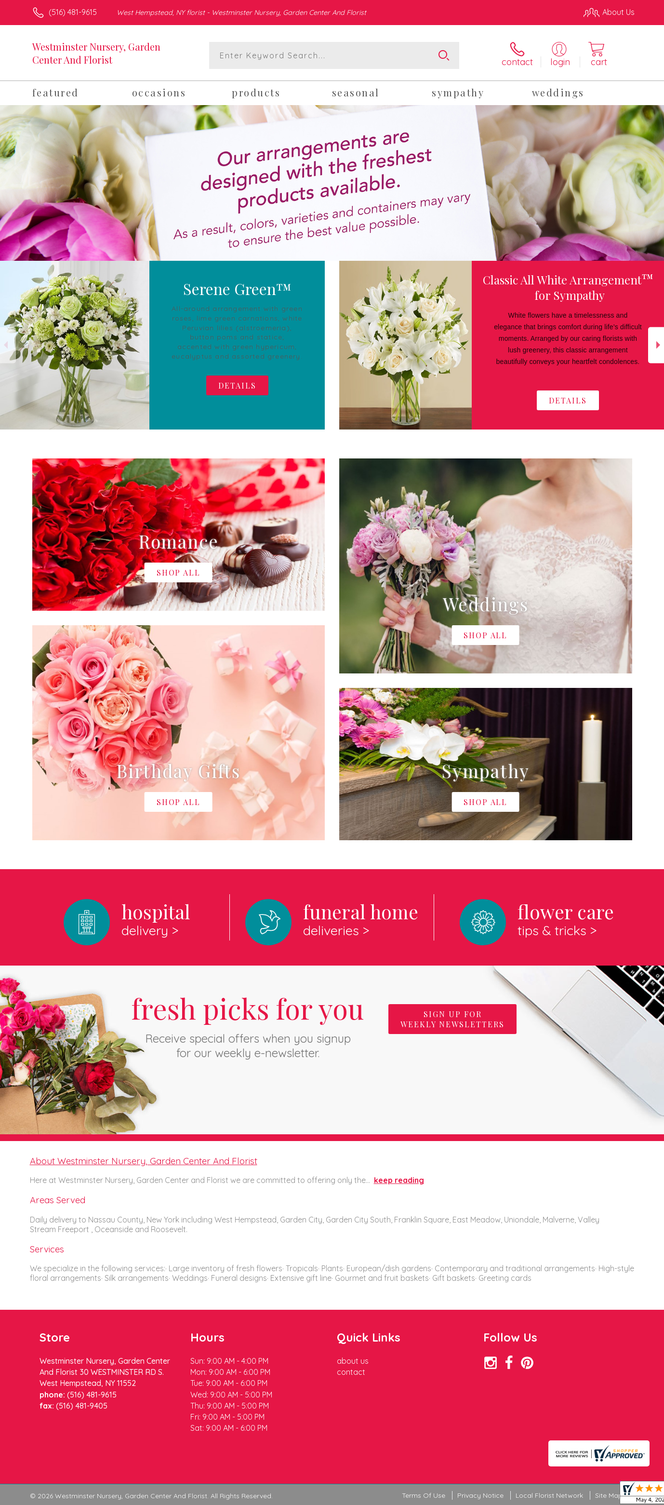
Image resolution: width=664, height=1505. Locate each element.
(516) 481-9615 (73, 12)
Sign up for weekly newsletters (452, 1019)
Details (568, 400)
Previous (8, 345)
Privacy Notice (480, 1495)
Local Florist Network (549, 1495)
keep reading (399, 1180)
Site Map (609, 1495)
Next (656, 345)
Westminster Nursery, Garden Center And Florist (96, 53)
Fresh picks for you (248, 1025)
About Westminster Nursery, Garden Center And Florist (143, 1161)
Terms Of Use (423, 1495)
